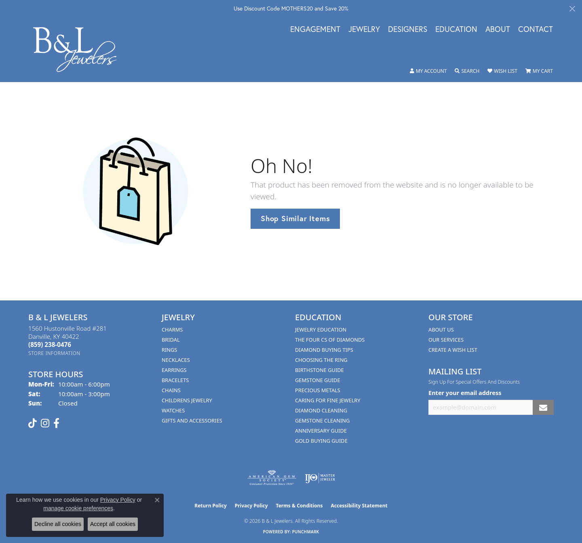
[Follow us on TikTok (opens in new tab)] (32, 423)
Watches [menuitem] (173, 410)
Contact (535, 29)
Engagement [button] (315, 29)
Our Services (446, 339)
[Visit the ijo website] (320, 478)
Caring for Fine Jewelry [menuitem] (328, 400)
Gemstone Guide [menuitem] (317, 380)
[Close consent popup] (157, 500)
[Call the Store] (49, 344)
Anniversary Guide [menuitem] (321, 430)
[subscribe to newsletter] (543, 407)
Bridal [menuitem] (171, 339)
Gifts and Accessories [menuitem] (192, 420)
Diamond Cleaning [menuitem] (321, 410)
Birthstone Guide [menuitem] (319, 370)
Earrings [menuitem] (174, 370)
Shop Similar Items (295, 218)
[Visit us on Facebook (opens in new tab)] (56, 423)
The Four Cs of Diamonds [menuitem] (330, 339)
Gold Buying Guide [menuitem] (321, 440)
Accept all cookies (112, 524)
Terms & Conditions (299, 505)
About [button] (497, 29)
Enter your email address (464, 393)
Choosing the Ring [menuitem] (321, 359)
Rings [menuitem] (169, 349)
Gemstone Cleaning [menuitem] (322, 420)
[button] (428, 71)
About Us (441, 329)
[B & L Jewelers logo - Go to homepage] (79, 49)
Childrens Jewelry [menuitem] (187, 400)
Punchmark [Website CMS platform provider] (305, 532)
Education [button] (456, 29)
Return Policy (210, 505)
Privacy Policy (251, 505)
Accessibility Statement (359, 505)
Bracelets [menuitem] (175, 380)
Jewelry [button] (364, 29)
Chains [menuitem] (171, 390)
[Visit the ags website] (272, 478)
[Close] (572, 9)
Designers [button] (407, 29)
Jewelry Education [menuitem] (320, 329)
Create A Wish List (452, 349)
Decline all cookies (57, 524)
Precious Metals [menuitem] (317, 390)
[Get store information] (54, 353)
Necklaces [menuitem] (176, 359)
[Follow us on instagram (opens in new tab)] (45, 423)
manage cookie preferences (78, 508)
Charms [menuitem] (172, 329)
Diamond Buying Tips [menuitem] (324, 349)
